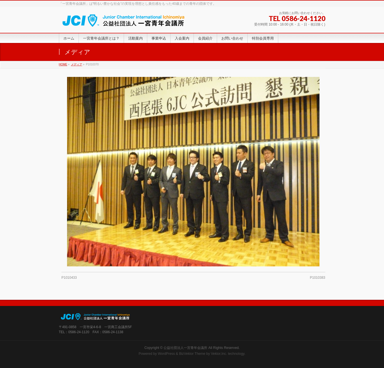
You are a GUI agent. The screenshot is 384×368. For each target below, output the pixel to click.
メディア (76, 64)
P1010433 (69, 278)
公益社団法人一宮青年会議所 (185, 348)
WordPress (166, 354)
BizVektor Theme (192, 354)
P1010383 (317, 278)
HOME (63, 64)
